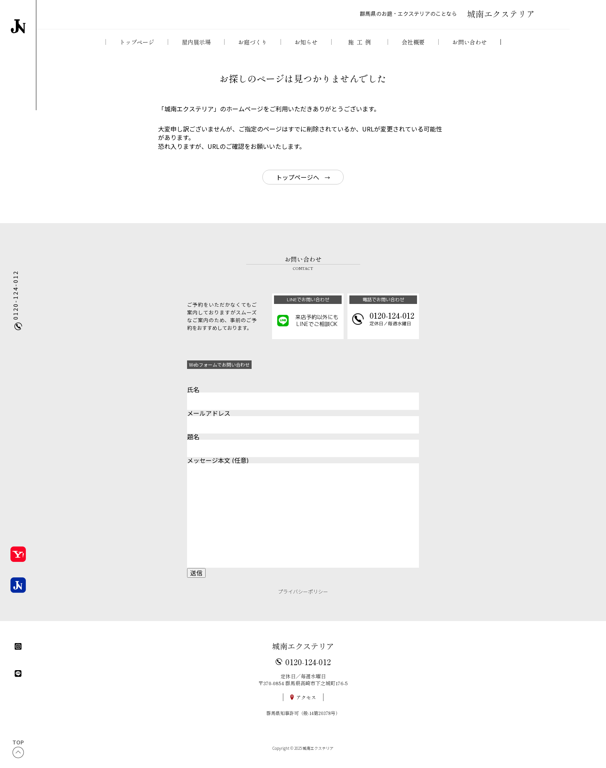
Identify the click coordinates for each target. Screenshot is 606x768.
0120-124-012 (308, 668)
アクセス (306, 703)
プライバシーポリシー (303, 597)
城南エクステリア (303, 652)
